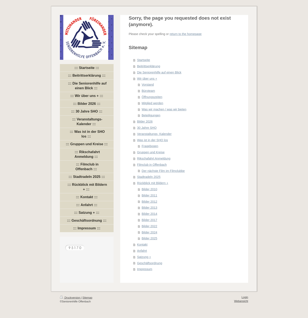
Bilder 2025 (149, 238)
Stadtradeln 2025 (149, 177)
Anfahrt (142, 250)
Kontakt (142, 244)
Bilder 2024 (149, 232)
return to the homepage (186, 34)
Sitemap (87, 297)
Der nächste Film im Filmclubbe (163, 171)
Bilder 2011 (149, 195)
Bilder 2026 (145, 121)
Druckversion (70, 297)
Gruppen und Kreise (151, 152)
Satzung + (144, 257)
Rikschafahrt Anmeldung (153, 158)
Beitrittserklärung (148, 66)
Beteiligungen (151, 115)
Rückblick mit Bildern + (152, 183)
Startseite (143, 60)
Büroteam (148, 90)
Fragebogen (150, 146)
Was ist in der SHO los (152, 140)
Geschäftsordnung (149, 263)
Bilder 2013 (149, 207)
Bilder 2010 (149, 189)
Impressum (144, 269)
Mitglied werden (152, 103)
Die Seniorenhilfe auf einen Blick (159, 72)
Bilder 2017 (149, 220)
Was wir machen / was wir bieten (164, 109)
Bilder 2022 (149, 226)
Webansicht (241, 301)
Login (244, 297)
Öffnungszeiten (152, 97)
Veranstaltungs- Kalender (154, 134)
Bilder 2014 (149, 213)
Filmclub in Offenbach (152, 164)
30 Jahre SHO (147, 127)
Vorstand (148, 84)
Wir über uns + (147, 78)
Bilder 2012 (149, 201)
